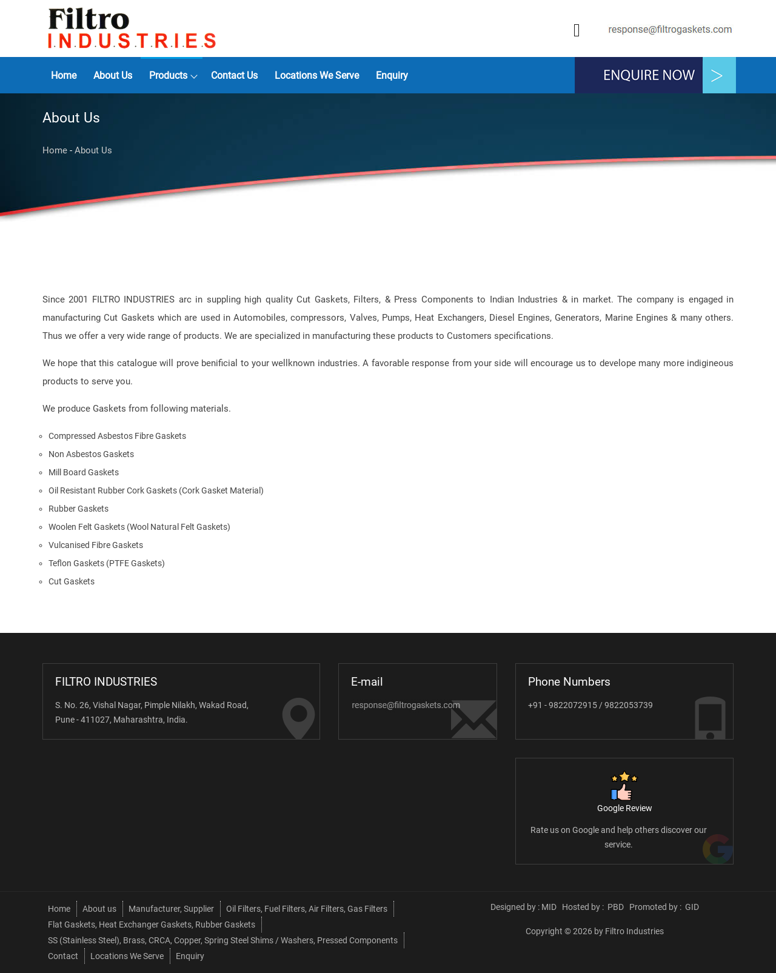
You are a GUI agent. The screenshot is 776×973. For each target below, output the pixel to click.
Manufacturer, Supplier (171, 909)
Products (168, 75)
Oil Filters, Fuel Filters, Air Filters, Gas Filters (306, 909)
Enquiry (392, 75)
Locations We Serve (317, 75)
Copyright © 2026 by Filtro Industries (595, 931)
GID (691, 907)
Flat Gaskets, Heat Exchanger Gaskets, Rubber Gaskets (151, 924)
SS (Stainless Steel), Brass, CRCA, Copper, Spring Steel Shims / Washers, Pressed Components (223, 940)
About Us (93, 150)
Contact (63, 956)
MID (549, 907)
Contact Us (234, 75)
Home (63, 75)
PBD (615, 907)
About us (112, 75)
